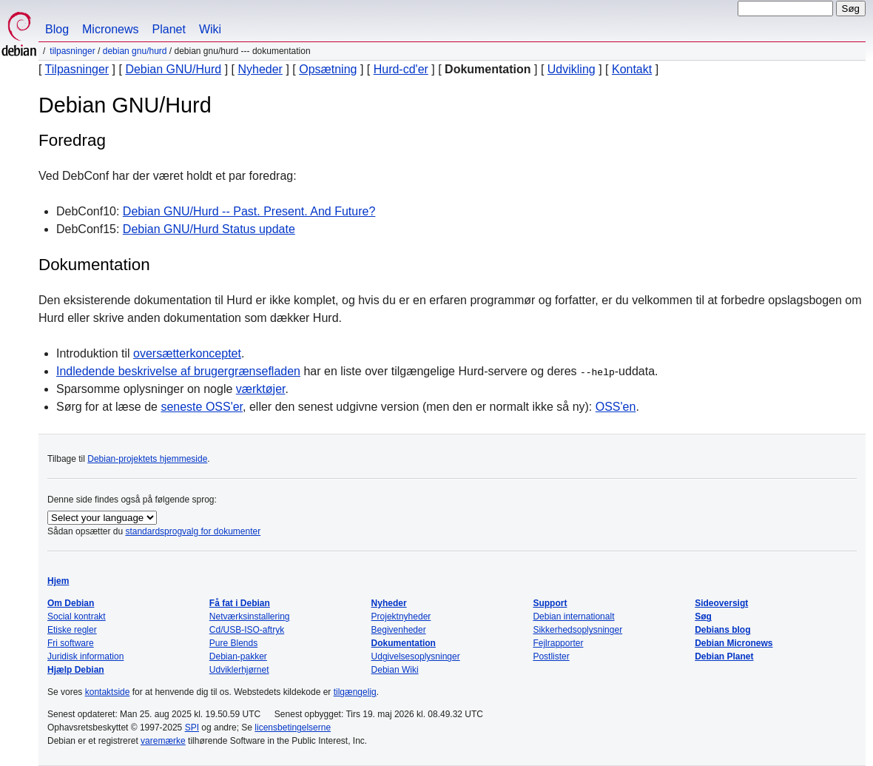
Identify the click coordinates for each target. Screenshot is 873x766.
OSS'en (616, 406)
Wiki (210, 29)
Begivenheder (398, 630)
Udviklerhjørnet (239, 670)
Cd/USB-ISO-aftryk (246, 630)
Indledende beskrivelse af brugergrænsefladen (178, 371)
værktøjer (261, 389)
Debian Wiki (395, 670)
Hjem (58, 581)
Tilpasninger (72, 51)
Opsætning (328, 69)
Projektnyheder (401, 616)
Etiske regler (72, 630)
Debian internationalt (573, 616)
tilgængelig (355, 692)
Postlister (551, 656)
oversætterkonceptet (187, 353)
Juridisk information (85, 656)
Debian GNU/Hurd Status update (209, 229)
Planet (169, 29)
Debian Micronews (733, 643)
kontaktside (107, 692)
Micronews (110, 29)
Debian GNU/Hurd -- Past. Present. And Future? (249, 211)
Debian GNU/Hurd (135, 51)
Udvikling (571, 69)
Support (550, 603)
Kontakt (632, 69)
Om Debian (70, 603)
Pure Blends (233, 643)
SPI (192, 727)
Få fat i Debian (239, 603)
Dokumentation (403, 643)
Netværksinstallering (249, 616)
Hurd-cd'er (401, 69)
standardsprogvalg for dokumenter (192, 531)
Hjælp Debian (75, 670)
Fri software (70, 643)
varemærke (163, 741)
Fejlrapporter (558, 643)
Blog (57, 29)
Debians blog (722, 630)
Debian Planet (724, 656)
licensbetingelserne (293, 727)
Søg (703, 616)
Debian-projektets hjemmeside (147, 459)
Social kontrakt (76, 616)
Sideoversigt (721, 603)
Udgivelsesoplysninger (415, 656)
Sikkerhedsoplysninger (577, 630)
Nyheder (259, 69)
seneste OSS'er (202, 406)
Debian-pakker (238, 656)
